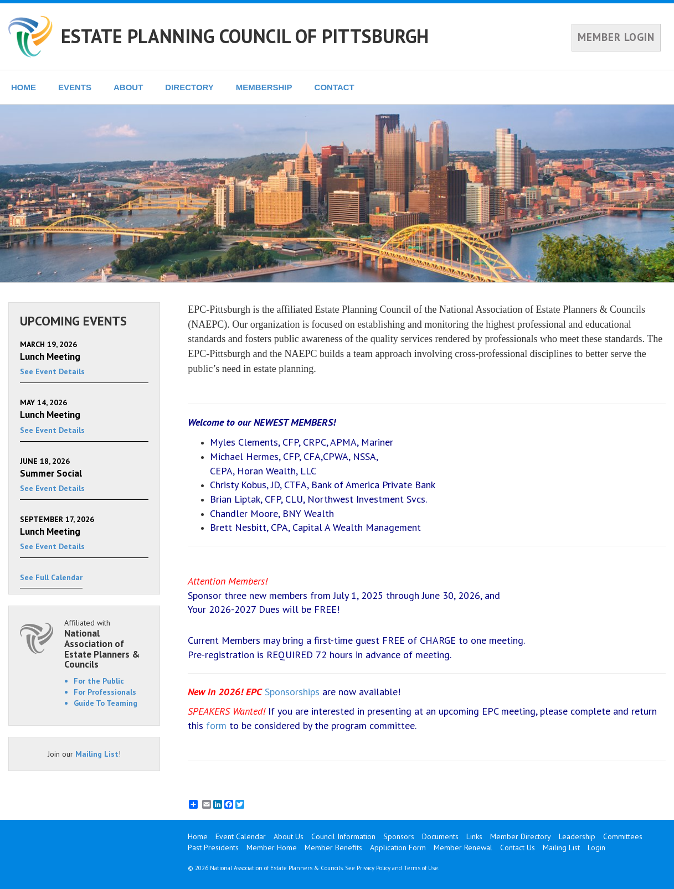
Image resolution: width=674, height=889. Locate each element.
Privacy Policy (373, 868)
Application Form (398, 847)
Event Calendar (240, 836)
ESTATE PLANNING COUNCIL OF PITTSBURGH (245, 36)
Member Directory (520, 836)
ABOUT (128, 87)
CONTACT (334, 87)
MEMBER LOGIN (616, 37)
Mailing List (97, 754)
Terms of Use (421, 868)
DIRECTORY (189, 87)
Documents (440, 836)
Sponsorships (292, 691)
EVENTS (74, 87)
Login (596, 847)
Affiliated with (106, 644)
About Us (288, 836)
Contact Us (517, 847)
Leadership (577, 836)
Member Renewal (463, 847)
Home (198, 836)
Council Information (343, 836)
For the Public (99, 681)
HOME (23, 87)
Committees (622, 836)
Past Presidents (213, 847)
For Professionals (105, 692)
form (216, 725)
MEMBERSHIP (264, 87)
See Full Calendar (51, 577)
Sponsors (398, 836)
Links (474, 836)
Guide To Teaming (105, 703)
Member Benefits (333, 847)
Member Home (271, 847)
